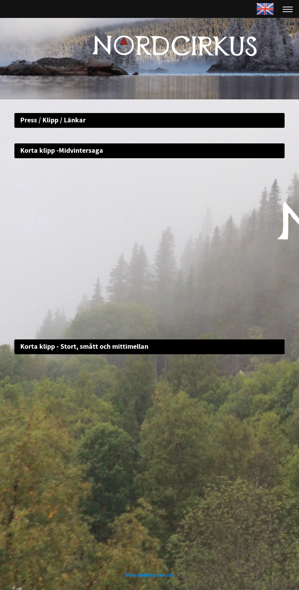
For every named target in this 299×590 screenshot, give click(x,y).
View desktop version (150, 575)
